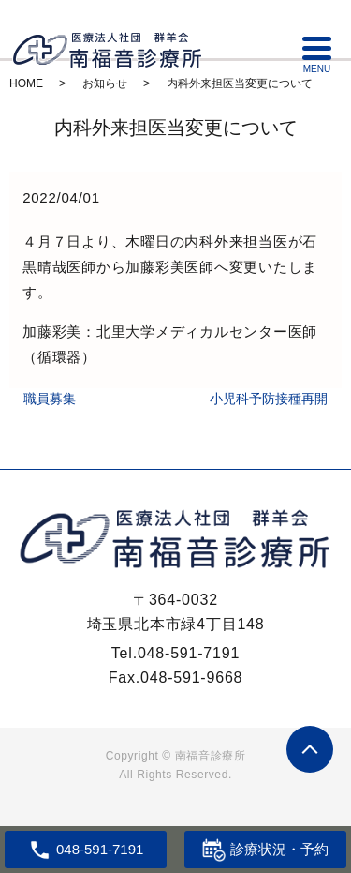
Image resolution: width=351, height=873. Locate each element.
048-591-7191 (189, 653)
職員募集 (49, 398)
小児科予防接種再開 (269, 398)
